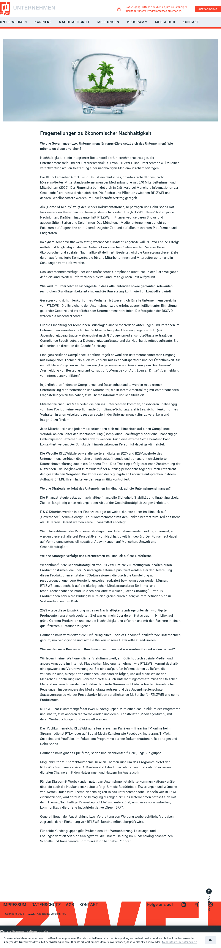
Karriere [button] (43, 22)
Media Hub (165, 22)
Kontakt (191, 22)
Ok (210, 940)
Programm (137, 22)
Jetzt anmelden (208, 9)
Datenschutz (46, 904)
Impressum (14, 904)
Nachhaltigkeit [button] (74, 22)
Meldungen (108, 22)
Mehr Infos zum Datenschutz (179, 942)
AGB (70, 904)
